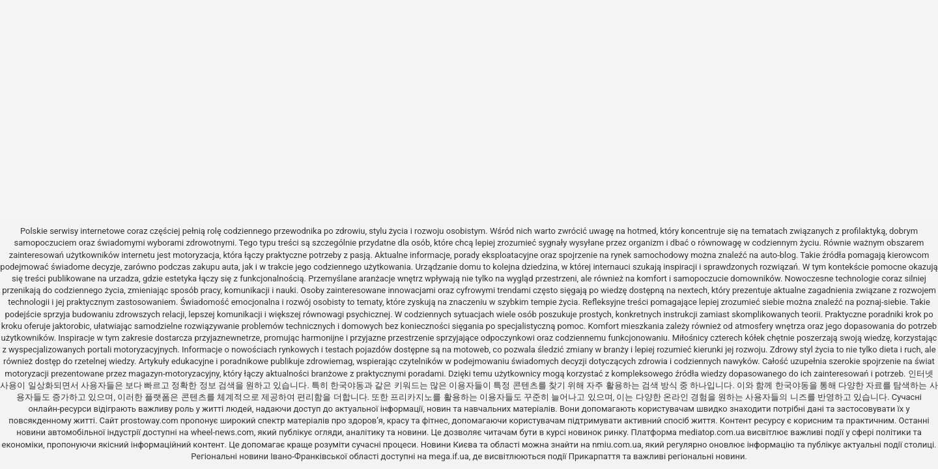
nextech (693, 290)
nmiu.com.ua (617, 444)
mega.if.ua (448, 456)
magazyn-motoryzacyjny (173, 373)
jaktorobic (71, 326)
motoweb (471, 349)
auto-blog (778, 255)
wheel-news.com (222, 432)
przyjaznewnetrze (227, 338)
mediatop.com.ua (712, 432)
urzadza (124, 278)
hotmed (641, 231)
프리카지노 (411, 397)
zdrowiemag (329, 361)
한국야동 (347, 385)
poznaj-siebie (881, 302)
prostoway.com (149, 420)
